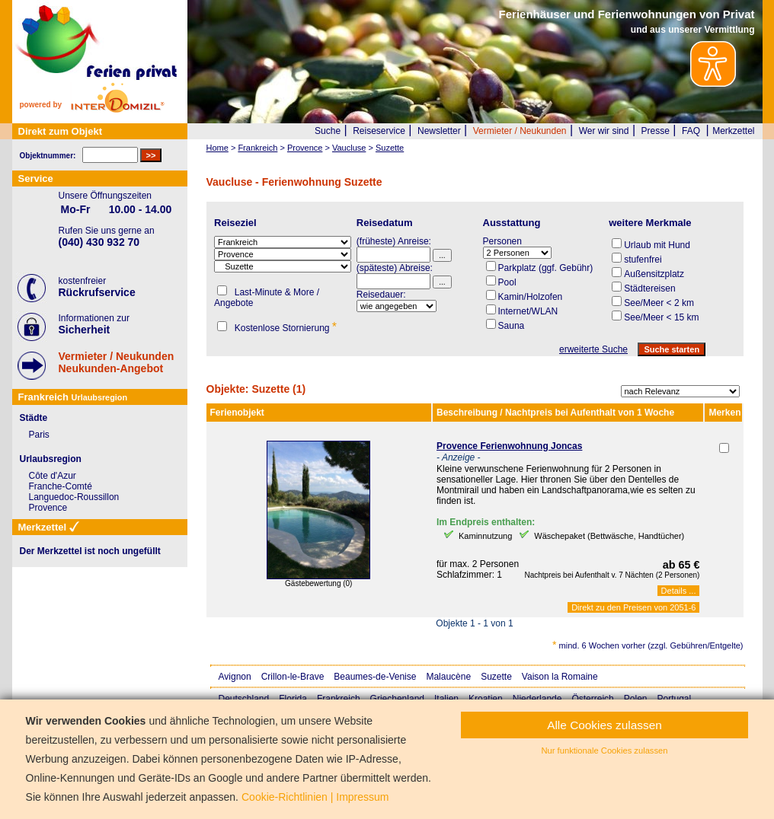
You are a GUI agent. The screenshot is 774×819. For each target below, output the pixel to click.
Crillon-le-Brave (293, 676)
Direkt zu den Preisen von (633, 607)
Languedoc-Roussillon (74, 497)
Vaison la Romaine (560, 676)
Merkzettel (733, 131)
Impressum (362, 797)
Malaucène (448, 676)
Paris (39, 434)
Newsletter (439, 131)
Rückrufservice (97, 292)
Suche (328, 131)
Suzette (496, 676)
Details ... (678, 590)
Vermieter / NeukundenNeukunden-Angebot (116, 362)
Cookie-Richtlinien (284, 797)
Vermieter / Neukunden (520, 131)
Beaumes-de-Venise (375, 676)
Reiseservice (379, 131)
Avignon (235, 676)
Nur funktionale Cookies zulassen (604, 750)
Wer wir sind (604, 131)
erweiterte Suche (593, 349)
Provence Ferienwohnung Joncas (509, 446)
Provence (48, 507)
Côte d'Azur (52, 475)
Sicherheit (84, 329)
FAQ (691, 131)
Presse (655, 131)
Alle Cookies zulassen (604, 725)
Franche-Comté (60, 486)
